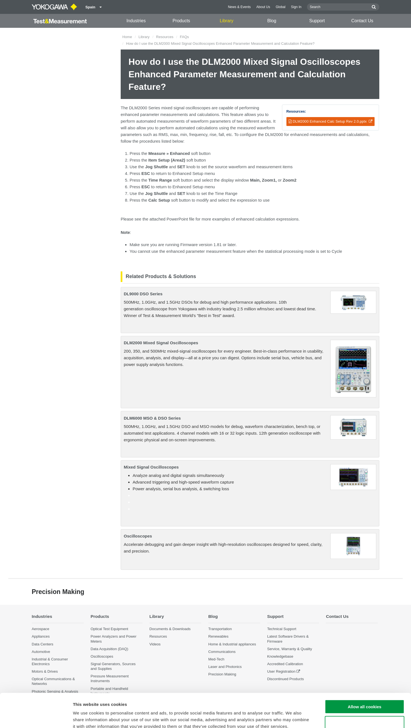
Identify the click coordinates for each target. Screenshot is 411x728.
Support (317, 20)
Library (226, 20)
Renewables (218, 636)
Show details (292, 717)
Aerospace (40, 629)
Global (280, 7)
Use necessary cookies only (364, 691)
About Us (263, 7)
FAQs (184, 37)
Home (127, 37)
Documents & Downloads (169, 629)
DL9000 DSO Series (143, 293)
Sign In (296, 7)
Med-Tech (216, 659)
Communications (222, 652)
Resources (164, 37)
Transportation (220, 629)
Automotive (41, 652)
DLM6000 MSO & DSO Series (152, 418)
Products (181, 20)
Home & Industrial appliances (232, 644)
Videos (154, 644)
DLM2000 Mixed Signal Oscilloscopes (161, 342)
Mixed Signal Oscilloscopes (151, 467)
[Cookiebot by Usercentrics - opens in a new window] (36, 717)
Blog (271, 20)
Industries (136, 20)
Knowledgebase (280, 656)
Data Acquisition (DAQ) (109, 649)
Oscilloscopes (138, 536)
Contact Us (362, 20)
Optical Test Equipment (109, 629)
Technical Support (281, 629)
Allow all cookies (365, 674)
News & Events (239, 7)
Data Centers (42, 644)
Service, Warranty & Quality (289, 649)
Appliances (41, 636)
